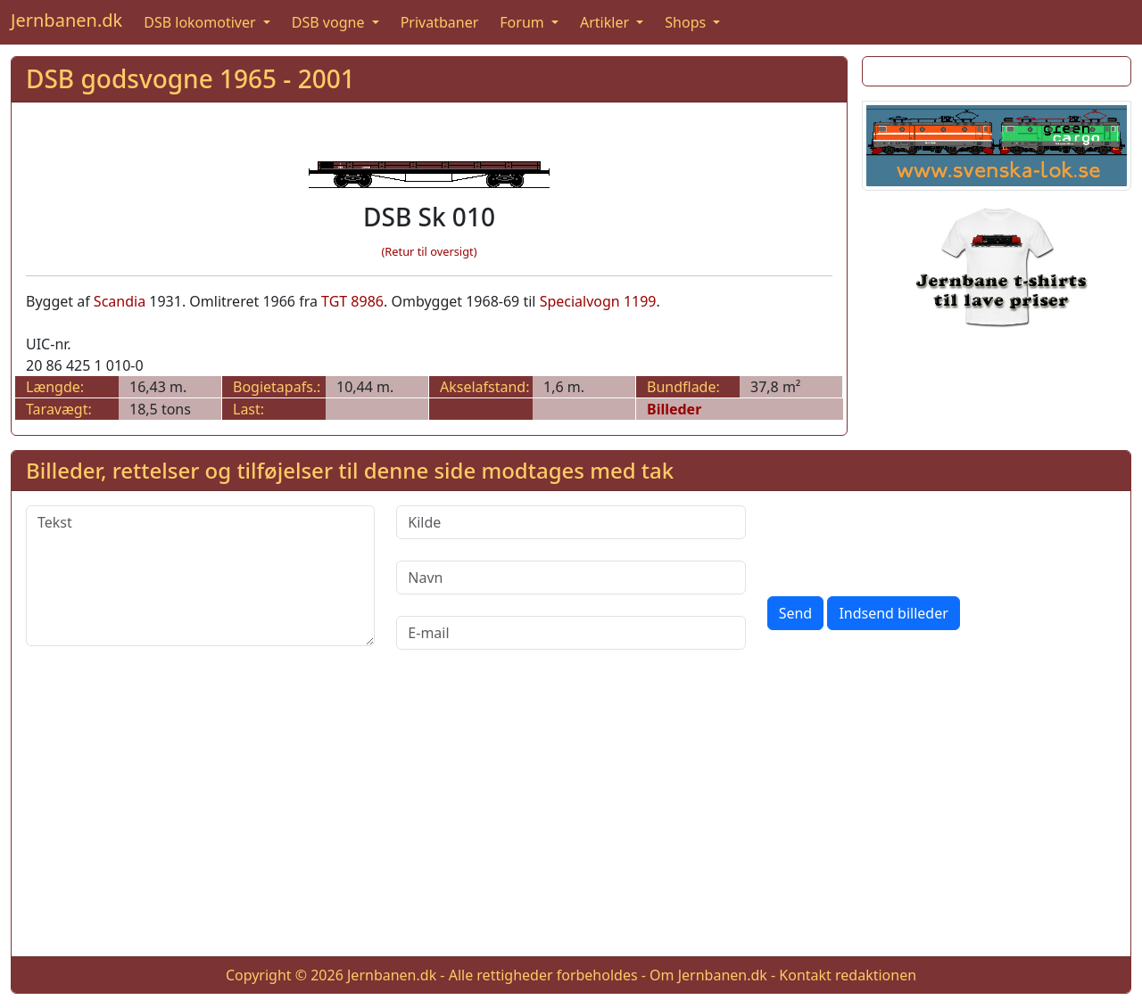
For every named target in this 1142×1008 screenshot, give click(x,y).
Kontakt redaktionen (847, 975)
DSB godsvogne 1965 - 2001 (190, 78)
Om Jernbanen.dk (708, 975)
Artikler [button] (606, 22)
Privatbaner (440, 22)
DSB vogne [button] (330, 22)
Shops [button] (687, 22)
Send (796, 613)
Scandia (119, 301)
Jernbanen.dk (66, 20)
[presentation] (903, 540)
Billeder (674, 409)
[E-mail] (570, 633)
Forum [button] (524, 22)
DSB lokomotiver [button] (202, 22)
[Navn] (570, 577)
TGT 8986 (352, 301)
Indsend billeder (893, 613)
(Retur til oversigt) (429, 251)
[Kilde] (570, 522)
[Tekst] (200, 575)
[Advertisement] (571, 817)
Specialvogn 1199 (598, 301)
